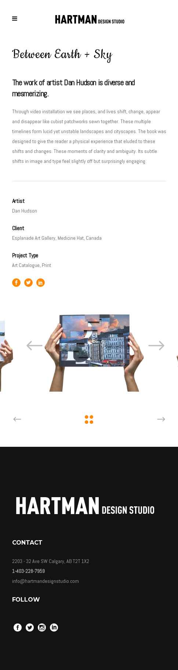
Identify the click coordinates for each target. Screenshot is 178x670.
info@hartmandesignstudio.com (45, 581)
